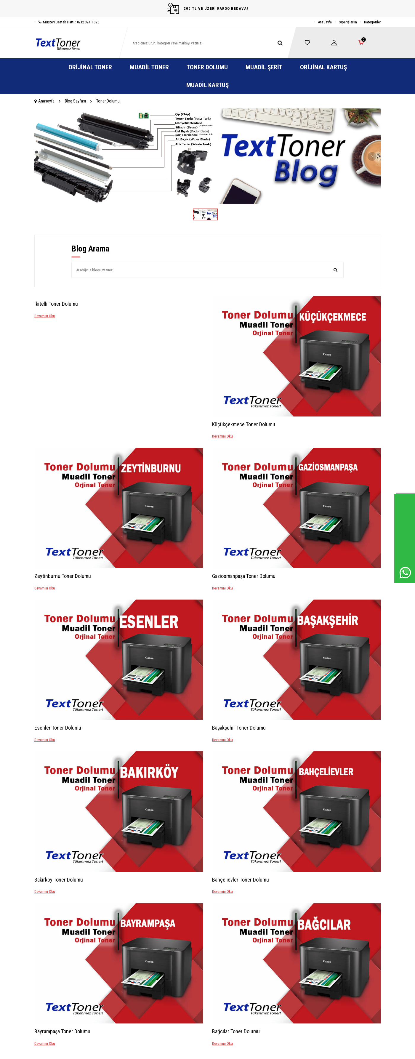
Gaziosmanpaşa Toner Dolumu (243, 576)
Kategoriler (372, 22)
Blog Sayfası (75, 101)
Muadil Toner (149, 67)
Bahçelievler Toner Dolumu (240, 880)
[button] (43, 156)
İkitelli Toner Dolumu (56, 304)
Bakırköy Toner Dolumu (58, 880)
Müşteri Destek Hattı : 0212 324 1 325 (66, 22)
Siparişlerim (348, 22)
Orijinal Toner (90, 67)
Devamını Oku (44, 316)
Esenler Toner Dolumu (57, 728)
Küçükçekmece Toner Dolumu (243, 424)
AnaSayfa (325, 22)
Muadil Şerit (264, 67)
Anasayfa (44, 101)
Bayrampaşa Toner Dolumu (62, 1031)
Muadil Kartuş (207, 85)
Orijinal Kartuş (323, 67)
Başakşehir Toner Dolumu (239, 728)
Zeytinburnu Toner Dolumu (62, 576)
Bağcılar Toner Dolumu (236, 1031)
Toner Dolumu (207, 67)
